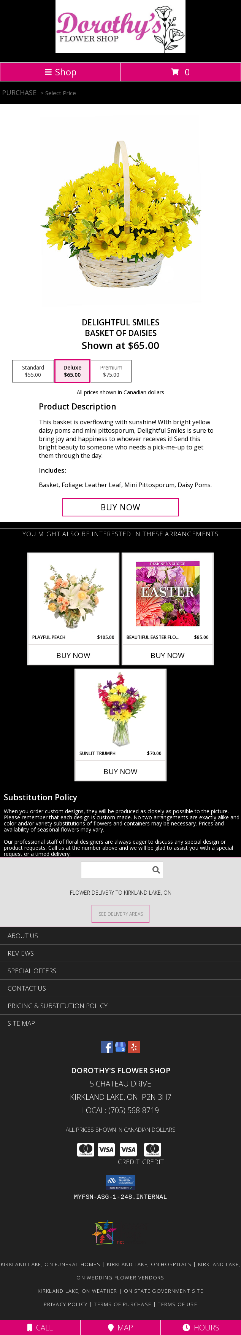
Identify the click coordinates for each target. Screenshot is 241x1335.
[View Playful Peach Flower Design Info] (73, 593)
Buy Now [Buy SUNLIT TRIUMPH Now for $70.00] (120, 771)
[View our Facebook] (107, 1050)
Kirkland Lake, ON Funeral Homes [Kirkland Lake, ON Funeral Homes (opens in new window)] (50, 1264)
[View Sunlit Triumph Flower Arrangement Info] (120, 709)
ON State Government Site (163, 1290)
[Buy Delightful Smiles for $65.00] (120, 507)
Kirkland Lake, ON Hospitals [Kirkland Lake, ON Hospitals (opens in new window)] (149, 1264)
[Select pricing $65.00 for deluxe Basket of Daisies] (72, 371)
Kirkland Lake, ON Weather (77, 1290)
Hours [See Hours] (200, 1327)
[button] (120, 1182)
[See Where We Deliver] (120, 913)
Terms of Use (177, 1304)
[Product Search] (122, 869)
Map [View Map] (120, 1327)
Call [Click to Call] (40, 1327)
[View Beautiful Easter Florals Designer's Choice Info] (168, 593)
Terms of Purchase (122, 1304)
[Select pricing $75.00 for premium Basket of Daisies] (111, 371)
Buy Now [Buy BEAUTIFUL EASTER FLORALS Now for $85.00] (168, 655)
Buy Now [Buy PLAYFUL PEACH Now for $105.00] (73, 655)
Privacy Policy (65, 1304)
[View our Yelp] (134, 1050)
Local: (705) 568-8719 (120, 1110)
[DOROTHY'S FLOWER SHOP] (120, 51)
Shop (60, 71)
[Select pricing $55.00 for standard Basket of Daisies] (33, 371)
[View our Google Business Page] (120, 1050)
